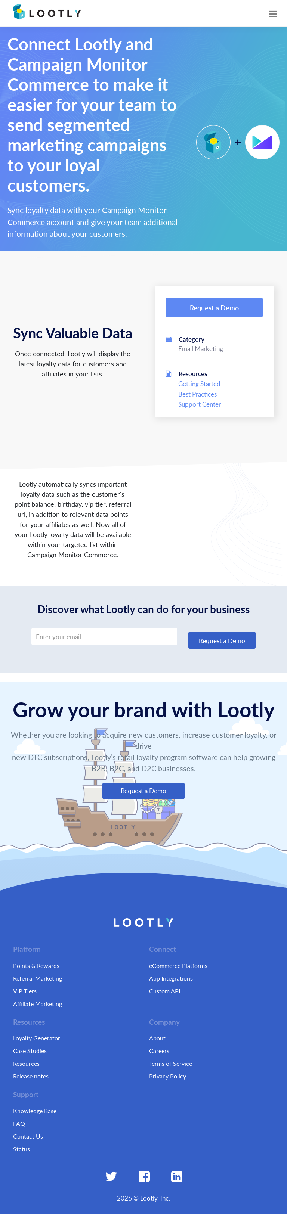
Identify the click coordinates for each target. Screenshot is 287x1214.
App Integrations (171, 978)
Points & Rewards (36, 965)
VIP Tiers (25, 991)
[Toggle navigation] (273, 13)
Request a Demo (214, 307)
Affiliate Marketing (37, 1003)
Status (21, 1149)
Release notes (31, 1076)
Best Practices (197, 393)
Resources (26, 1063)
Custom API (164, 991)
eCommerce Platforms (178, 965)
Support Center (199, 404)
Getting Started (199, 383)
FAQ (19, 1123)
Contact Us (28, 1136)
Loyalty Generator (36, 1038)
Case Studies (30, 1050)
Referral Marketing (37, 978)
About (157, 1038)
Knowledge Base (34, 1110)
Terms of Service (170, 1063)
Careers (159, 1050)
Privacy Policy (167, 1076)
